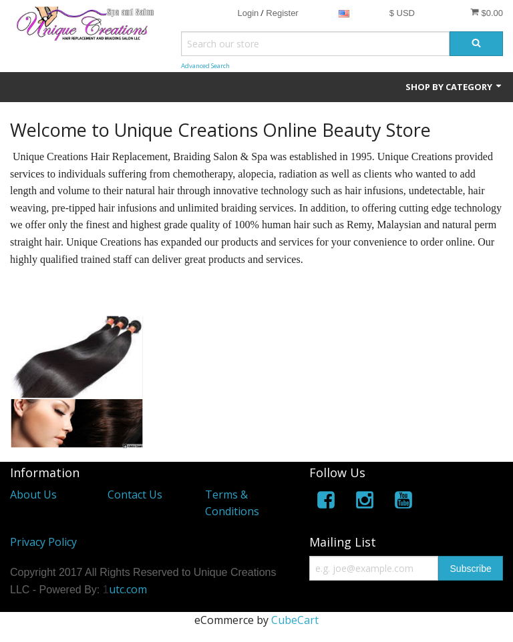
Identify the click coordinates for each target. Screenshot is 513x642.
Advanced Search (205, 65)
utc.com (128, 589)
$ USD (402, 13)
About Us (33, 494)
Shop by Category (454, 87)
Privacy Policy (43, 542)
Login (248, 13)
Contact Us (135, 494)
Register (282, 13)
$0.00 (486, 12)
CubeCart (295, 620)
